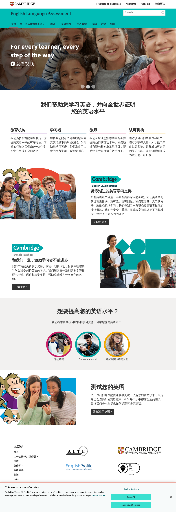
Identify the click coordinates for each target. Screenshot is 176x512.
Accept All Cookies (131, 505)
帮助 (112, 23)
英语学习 (66, 23)
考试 (52, 23)
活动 (103, 23)
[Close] (171, 496)
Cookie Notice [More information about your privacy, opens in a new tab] (99, 495)
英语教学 (82, 23)
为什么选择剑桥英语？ (32, 23)
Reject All (131, 497)
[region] (88, 497)
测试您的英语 (101, 411)
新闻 (94, 23)
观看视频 (25, 63)
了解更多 (98, 222)
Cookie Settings (131, 489)
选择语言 (160, 3)
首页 (13, 23)
